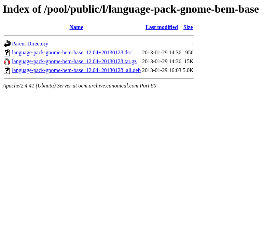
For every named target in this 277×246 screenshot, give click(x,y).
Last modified (162, 27)
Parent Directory (30, 43)
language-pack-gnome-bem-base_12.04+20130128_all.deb (76, 70)
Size (188, 27)
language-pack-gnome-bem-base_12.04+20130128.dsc (72, 52)
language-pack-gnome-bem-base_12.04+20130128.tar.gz (74, 61)
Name (76, 27)
